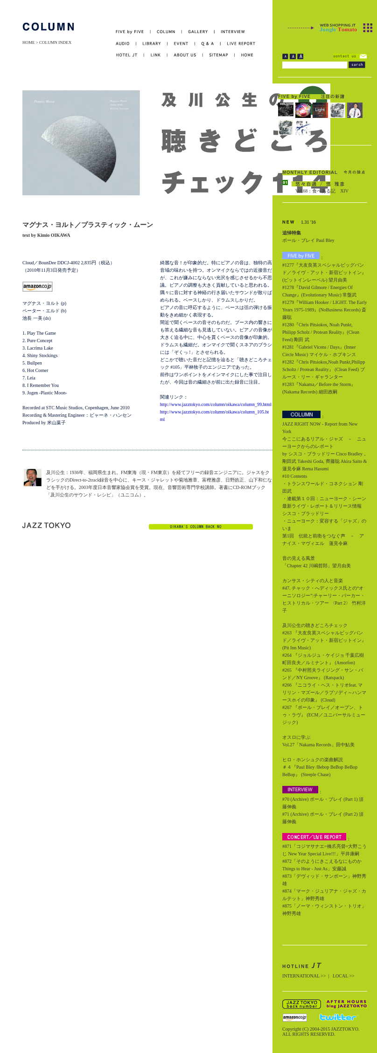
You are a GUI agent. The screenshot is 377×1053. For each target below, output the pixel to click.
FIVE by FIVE (133, 32)
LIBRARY (152, 43)
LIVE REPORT (238, 43)
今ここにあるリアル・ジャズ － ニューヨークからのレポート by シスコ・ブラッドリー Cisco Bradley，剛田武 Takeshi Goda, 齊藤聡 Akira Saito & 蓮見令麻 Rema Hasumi (324, 453)
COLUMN (166, 32)
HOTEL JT (130, 55)
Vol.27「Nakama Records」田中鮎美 (318, 744)
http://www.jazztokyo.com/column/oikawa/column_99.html (216, 404)
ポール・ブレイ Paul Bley (308, 240)
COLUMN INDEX (55, 42)
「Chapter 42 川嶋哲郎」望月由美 (316, 565)
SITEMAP (219, 55)
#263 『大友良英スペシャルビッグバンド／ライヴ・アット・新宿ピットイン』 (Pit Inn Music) (324, 640)
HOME (28, 42)
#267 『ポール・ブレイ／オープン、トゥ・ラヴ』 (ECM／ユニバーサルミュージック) (323, 715)
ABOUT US (185, 55)
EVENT (181, 43)
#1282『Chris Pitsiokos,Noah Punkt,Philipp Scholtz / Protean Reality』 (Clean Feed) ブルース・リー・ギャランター (323, 369)
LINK (156, 55)
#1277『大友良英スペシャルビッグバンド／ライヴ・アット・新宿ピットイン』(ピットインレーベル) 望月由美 (324, 272)
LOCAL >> (344, 975)
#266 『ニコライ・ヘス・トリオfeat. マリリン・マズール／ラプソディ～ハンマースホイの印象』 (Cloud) (324, 692)
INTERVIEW (230, 32)
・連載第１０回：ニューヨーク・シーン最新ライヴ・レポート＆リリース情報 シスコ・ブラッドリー (324, 506)
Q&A (208, 43)
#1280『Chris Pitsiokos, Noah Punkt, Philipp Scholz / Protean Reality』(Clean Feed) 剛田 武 (320, 332)
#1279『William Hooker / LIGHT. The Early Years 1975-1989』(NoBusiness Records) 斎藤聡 (324, 310)
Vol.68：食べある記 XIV (322, 190)
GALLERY (198, 32)
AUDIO (126, 43)
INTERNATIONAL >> (304, 975)
